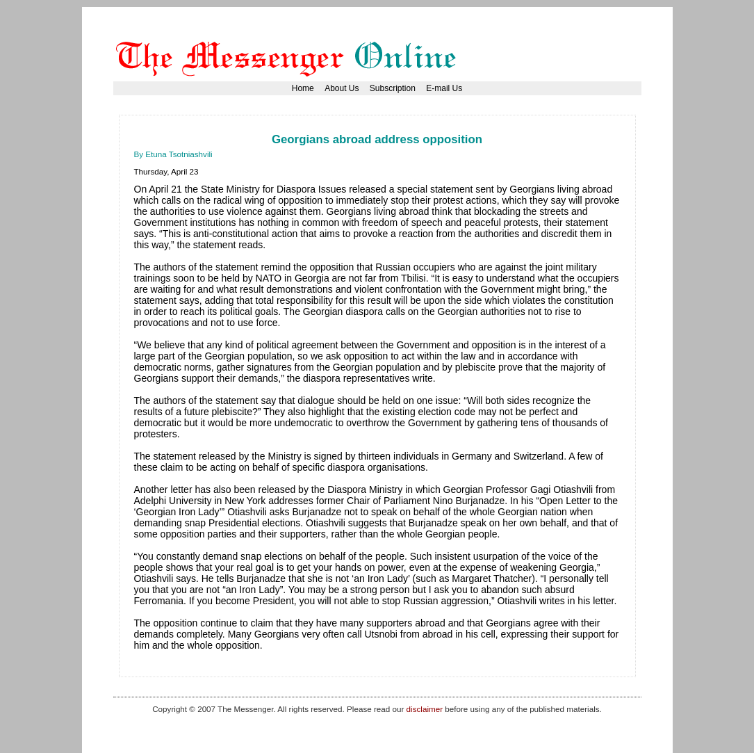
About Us (342, 88)
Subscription (393, 88)
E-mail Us (444, 88)
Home (303, 88)
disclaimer (425, 708)
